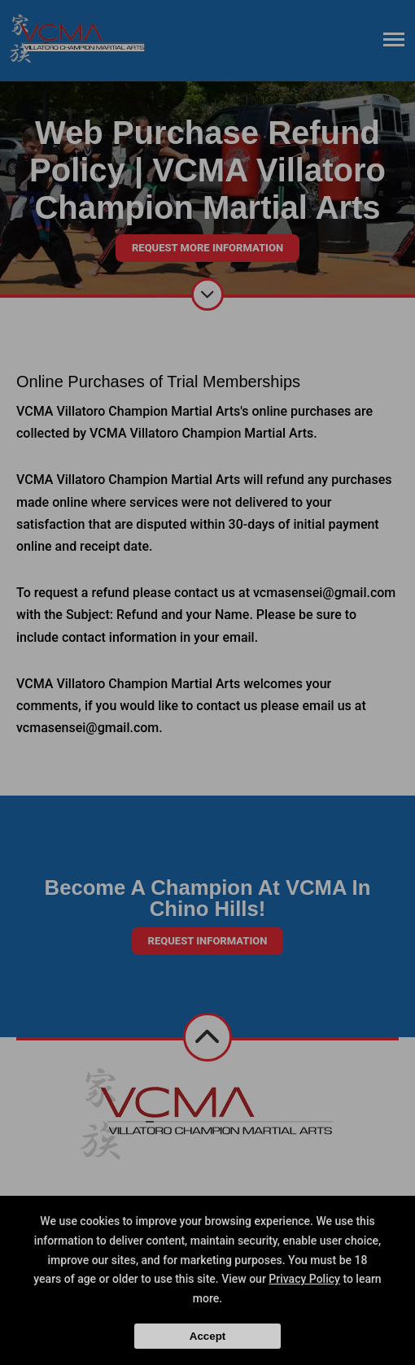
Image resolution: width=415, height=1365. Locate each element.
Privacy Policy (304, 1278)
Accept (207, 1336)
